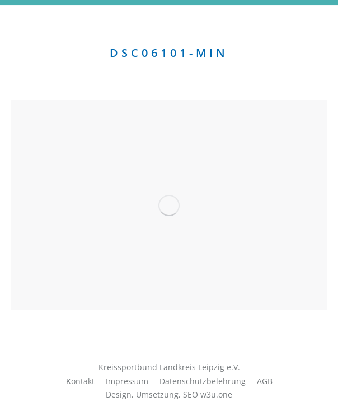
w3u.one (216, 394)
